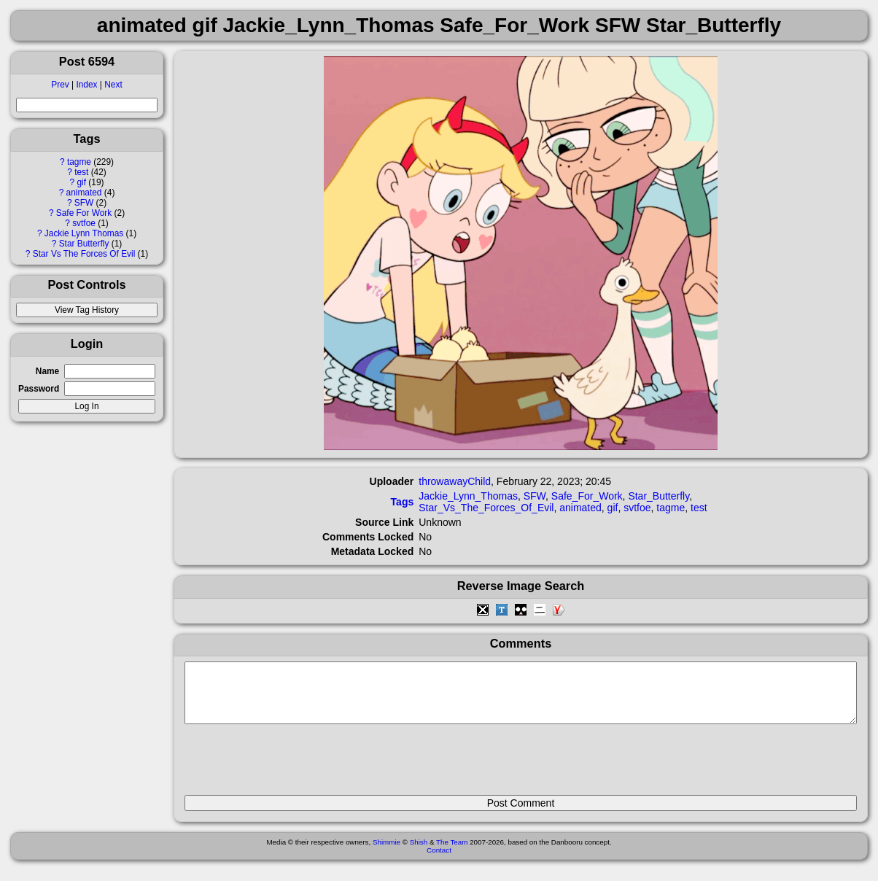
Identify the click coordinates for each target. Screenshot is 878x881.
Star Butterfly (84, 243)
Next (113, 84)
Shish (419, 853)
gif (81, 182)
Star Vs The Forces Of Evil (84, 254)
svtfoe (84, 223)
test (81, 172)
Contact (439, 861)
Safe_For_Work (587, 496)
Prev (60, 84)
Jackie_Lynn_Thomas (468, 496)
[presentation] (295, 765)
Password (38, 389)
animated (84, 192)
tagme (79, 162)
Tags (402, 502)
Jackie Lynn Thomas (83, 233)
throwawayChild (455, 481)
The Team (451, 853)
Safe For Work (84, 213)
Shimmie (386, 853)
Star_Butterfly (658, 496)
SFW (83, 203)
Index (86, 84)
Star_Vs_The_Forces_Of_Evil (486, 507)
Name (47, 371)
